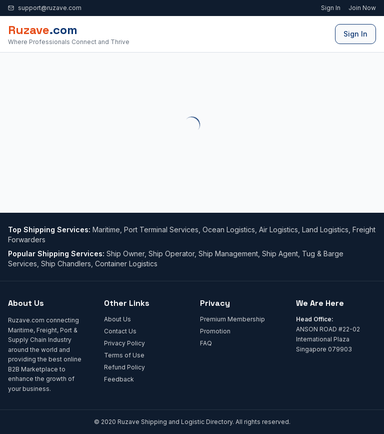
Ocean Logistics (228, 229)
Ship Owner (125, 253)
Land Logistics (325, 229)
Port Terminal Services (161, 229)
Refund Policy (124, 367)
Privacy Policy (124, 343)
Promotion (215, 331)
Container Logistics (126, 263)
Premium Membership (232, 319)
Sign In (330, 8)
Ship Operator (171, 253)
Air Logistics (278, 229)
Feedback (119, 379)
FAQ (206, 343)
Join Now (362, 8)
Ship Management (228, 253)
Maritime (106, 229)
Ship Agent (280, 253)
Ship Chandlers (66, 263)
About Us (117, 319)
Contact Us (120, 331)
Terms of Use (124, 355)
